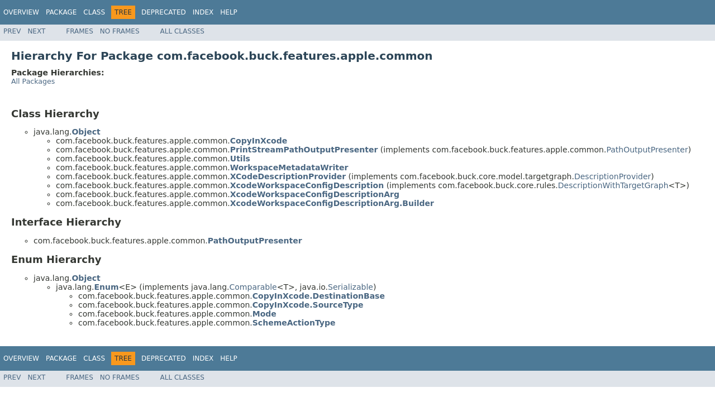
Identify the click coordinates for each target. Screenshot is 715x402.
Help (228, 12)
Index (203, 12)
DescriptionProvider (612, 176)
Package (61, 12)
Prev (12, 31)
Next (36, 31)
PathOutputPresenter (647, 149)
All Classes (182, 31)
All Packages (33, 81)
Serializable (350, 287)
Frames (79, 31)
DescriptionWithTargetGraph (613, 185)
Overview (21, 12)
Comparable (253, 287)
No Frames (120, 31)
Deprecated (163, 12)
